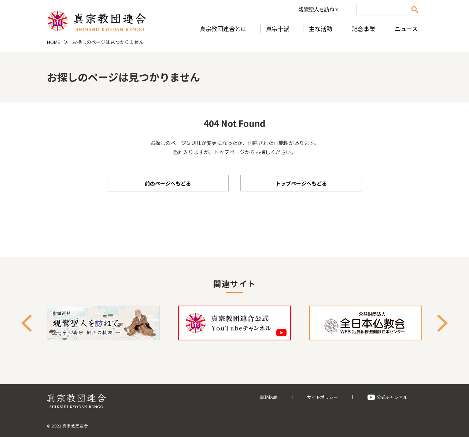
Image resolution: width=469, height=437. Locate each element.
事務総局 (268, 397)
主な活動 (320, 28)
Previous (26, 323)
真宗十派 (277, 28)
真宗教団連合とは (223, 28)
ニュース (406, 28)
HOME (53, 42)
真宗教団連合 (96, 20)
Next (442, 323)
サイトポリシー (322, 397)
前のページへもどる (168, 183)
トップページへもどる (301, 183)
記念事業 (363, 28)
